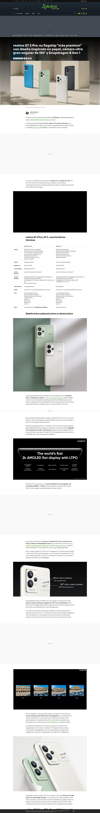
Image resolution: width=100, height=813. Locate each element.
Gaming (27, 13)
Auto (38, 13)
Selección (19, 13)
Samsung (62, 35)
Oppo (72, 35)
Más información (59, 811)
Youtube (79, 13)
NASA (76, 35)
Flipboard (28, 58)
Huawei (56, 35)
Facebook (74, 13)
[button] (35, 112)
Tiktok (86, 13)
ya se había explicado (56, 398)
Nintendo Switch (50, 35)
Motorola (25, 35)
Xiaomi (67, 35)
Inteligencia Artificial (38, 35)
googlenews (84, 13)
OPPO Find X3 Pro (53, 722)
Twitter (77, 13)
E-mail (31, 58)
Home (33, 13)
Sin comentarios (18, 58)
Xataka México (50, 6)
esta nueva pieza (61, 545)
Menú (16, 8)
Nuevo (83, 8)
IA (44, 35)
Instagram (81, 13)
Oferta (30, 35)
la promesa (36, 127)
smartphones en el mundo (40, 545)
